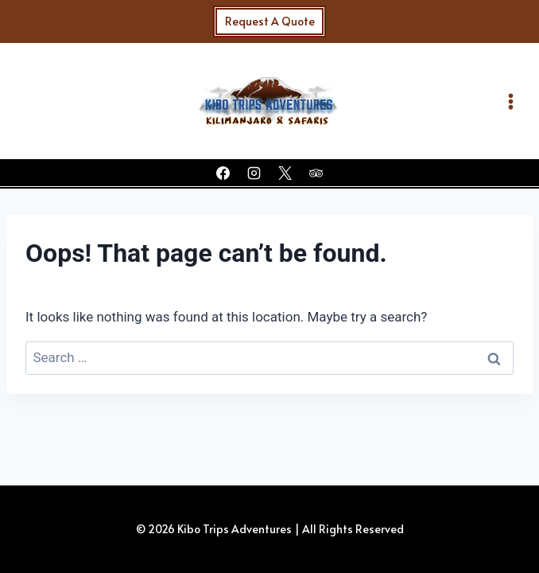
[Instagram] (253, 172)
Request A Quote (270, 21)
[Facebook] (222, 172)
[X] (285, 172)
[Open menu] (508, 101)
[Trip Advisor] (316, 172)
